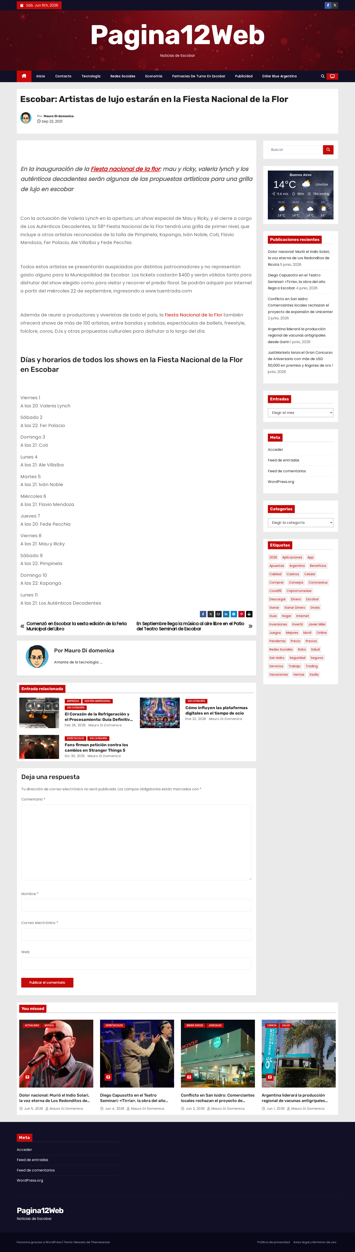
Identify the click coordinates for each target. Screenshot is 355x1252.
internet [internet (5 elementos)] (302, 616)
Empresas (73, 701)
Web (25, 952)
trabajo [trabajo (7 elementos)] (294, 666)
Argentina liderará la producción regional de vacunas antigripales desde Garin (297, 335)
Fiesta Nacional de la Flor (193, 315)
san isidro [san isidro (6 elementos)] (276, 658)
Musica (49, 1025)
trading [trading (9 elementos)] (312, 666)
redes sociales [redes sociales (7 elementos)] (281, 649)
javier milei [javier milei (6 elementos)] (316, 624)
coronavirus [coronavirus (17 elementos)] (318, 582)
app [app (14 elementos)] (310, 557)
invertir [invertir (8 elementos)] (297, 624)
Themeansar (100, 1242)
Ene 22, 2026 (195, 719)
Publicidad (243, 76)
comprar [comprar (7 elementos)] (276, 582)
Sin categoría (75, 707)
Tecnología (91, 76)
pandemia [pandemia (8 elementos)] (277, 641)
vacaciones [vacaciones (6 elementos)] (278, 674)
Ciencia (271, 1025)
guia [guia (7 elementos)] (273, 616)
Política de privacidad (273, 1242)
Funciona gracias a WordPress (39, 1242)
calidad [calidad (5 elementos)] (275, 574)
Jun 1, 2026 (276, 1108)
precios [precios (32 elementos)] (311, 641)
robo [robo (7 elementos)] (302, 649)
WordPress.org (281, 481)
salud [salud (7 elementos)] (315, 649)
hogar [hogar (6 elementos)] (286, 616)
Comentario (33, 799)
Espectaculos (75, 738)
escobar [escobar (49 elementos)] (312, 599)
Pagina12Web (177, 35)
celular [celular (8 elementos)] (309, 574)
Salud (286, 1025)
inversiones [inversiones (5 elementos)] (278, 624)
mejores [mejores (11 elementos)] (292, 632)
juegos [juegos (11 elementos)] (275, 632)
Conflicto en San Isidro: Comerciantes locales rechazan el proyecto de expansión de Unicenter (300, 305)
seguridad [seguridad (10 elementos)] (297, 658)
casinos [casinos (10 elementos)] (293, 574)
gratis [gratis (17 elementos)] (315, 607)
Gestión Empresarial (97, 701)
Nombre (30, 893)
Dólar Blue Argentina (279, 76)
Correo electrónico (39, 922)
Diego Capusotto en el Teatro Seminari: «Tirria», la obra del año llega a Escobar (296, 282)
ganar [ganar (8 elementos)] (274, 607)
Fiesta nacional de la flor (125, 169)
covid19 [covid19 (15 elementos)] (275, 591)
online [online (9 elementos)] (322, 632)
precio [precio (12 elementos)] (295, 641)
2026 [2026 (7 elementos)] (273, 557)
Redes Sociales (122, 76)
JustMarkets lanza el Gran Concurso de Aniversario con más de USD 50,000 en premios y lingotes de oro (300, 359)
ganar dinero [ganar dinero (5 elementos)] (294, 607)
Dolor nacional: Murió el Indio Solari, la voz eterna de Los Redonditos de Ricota (299, 258)
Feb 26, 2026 (75, 725)
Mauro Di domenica (59, 116)
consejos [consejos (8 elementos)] (296, 582)
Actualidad (32, 1025)
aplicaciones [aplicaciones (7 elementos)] (292, 557)
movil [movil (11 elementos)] (307, 632)
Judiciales (215, 1025)
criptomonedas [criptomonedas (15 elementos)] (299, 591)
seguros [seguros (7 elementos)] (317, 658)
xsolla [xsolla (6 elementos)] (314, 674)
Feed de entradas (283, 460)
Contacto (63, 76)
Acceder (275, 449)
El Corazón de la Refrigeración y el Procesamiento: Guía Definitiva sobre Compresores (98, 719)
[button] (323, 76)
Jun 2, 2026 (196, 1108)
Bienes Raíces (195, 1025)
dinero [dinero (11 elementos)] (296, 599)
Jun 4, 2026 (115, 1108)
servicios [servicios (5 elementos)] (276, 666)
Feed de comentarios (287, 471)
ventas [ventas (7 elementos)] (298, 674)
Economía (153, 76)
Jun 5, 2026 (34, 1108)
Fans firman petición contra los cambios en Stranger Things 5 (96, 747)
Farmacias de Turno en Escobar (198, 76)
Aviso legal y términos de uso (314, 1242)
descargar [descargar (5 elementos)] (277, 599)
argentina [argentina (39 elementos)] (297, 565)
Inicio (40, 76)
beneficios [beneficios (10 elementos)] (318, 565)
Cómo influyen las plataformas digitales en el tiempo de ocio (216, 710)
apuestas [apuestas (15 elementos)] (276, 565)
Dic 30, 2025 (75, 756)
